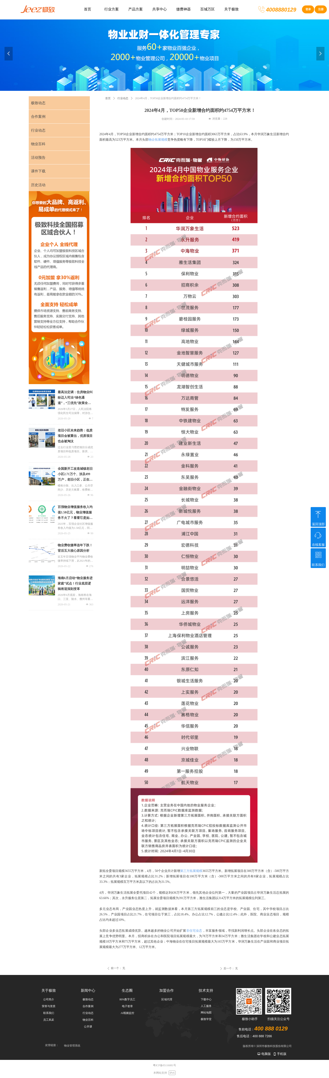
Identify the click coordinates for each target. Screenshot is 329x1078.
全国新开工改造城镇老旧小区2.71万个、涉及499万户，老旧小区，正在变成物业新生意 (75, 474)
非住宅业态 (194, 930)
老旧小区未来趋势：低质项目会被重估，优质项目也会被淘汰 (75, 436)
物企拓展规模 (157, 139)
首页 (108, 98)
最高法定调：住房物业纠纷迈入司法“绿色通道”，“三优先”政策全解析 (75, 398)
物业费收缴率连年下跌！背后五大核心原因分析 (75, 548)
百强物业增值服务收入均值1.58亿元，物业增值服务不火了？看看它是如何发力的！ (75, 513)
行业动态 (122, 98)
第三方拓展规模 (191, 871)
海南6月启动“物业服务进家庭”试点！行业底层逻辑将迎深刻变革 (75, 583)
